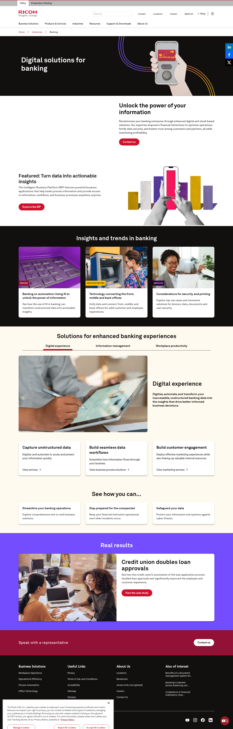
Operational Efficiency (30, 679)
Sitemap (72, 691)
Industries (77, 23)
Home (24, 32)
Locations (157, 14)
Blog (201, 13)
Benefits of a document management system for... (178, 674)
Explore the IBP (31, 206)
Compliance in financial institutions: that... (177, 693)
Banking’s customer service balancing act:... (177, 684)
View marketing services (172, 469)
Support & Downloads (119, 23)
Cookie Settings (76, 703)
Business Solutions (28, 23)
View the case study (136, 592)
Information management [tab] (113, 345)
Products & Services (55, 23)
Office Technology (28, 691)
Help (224, 720)
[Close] (108, 718)
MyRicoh (189, 14)
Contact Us (122, 697)
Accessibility (74, 685)
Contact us (129, 141)
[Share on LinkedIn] (229, 47)
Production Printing (41, 3)
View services (31, 469)
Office (23, 3)
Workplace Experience (30, 673)
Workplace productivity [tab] (171, 345)
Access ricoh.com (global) (129, 685)
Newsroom (122, 679)
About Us (142, 23)
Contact (142, 14)
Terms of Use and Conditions (82, 679)
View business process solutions (109, 469)
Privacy (71, 673)
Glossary (72, 697)
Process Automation (29, 685)
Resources (94, 23)
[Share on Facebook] (229, 55)
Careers (173, 14)
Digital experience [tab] (58, 345)
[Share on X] (229, 62)
